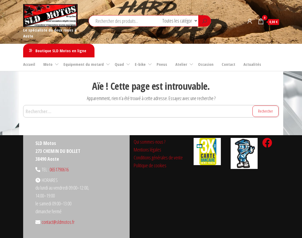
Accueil (29, 64)
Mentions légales (147, 149)
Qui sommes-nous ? (149, 141)
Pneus (162, 64)
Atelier (181, 64)
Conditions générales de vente (158, 157)
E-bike (140, 64)
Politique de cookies (150, 165)
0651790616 (59, 169)
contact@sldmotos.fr (58, 222)
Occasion (205, 64)
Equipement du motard (83, 64)
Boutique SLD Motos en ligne (60, 50)
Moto (48, 64)
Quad (119, 64)
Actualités (252, 64)
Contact (228, 64)
